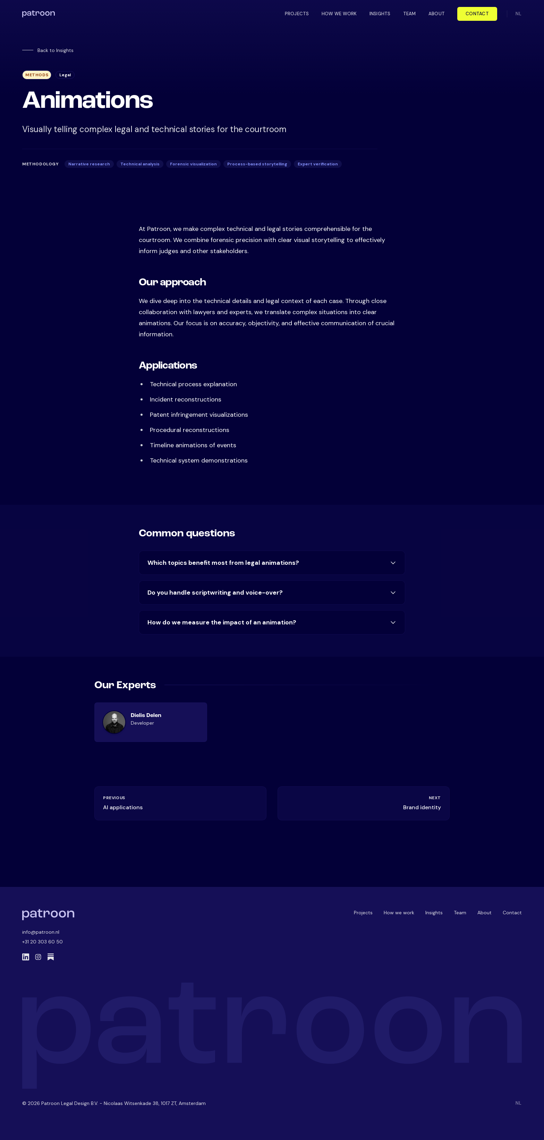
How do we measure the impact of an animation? (272, 622)
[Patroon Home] (48, 914)
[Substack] (50, 956)
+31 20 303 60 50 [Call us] (42, 942)
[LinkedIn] (25, 956)
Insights (434, 912)
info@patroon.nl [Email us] (40, 932)
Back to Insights (48, 50)
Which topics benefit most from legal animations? (272, 563)
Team (460, 912)
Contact (477, 14)
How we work (399, 912)
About (484, 912)
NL (519, 14)
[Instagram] (38, 956)
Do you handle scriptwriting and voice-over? (272, 592)
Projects (363, 912)
